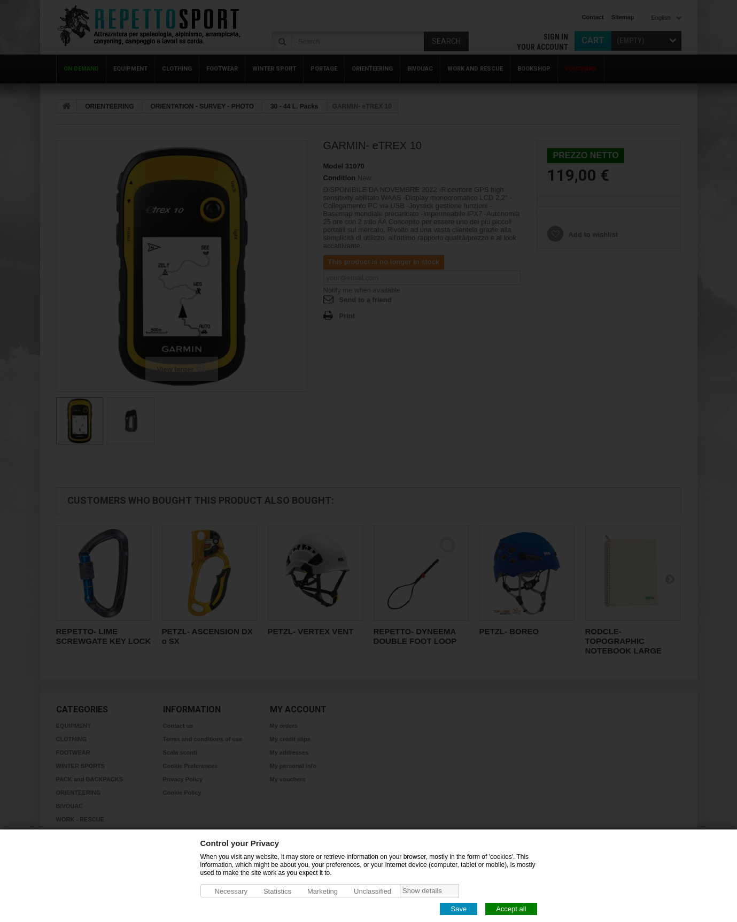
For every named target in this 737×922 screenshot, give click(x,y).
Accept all (511, 908)
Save (459, 908)
